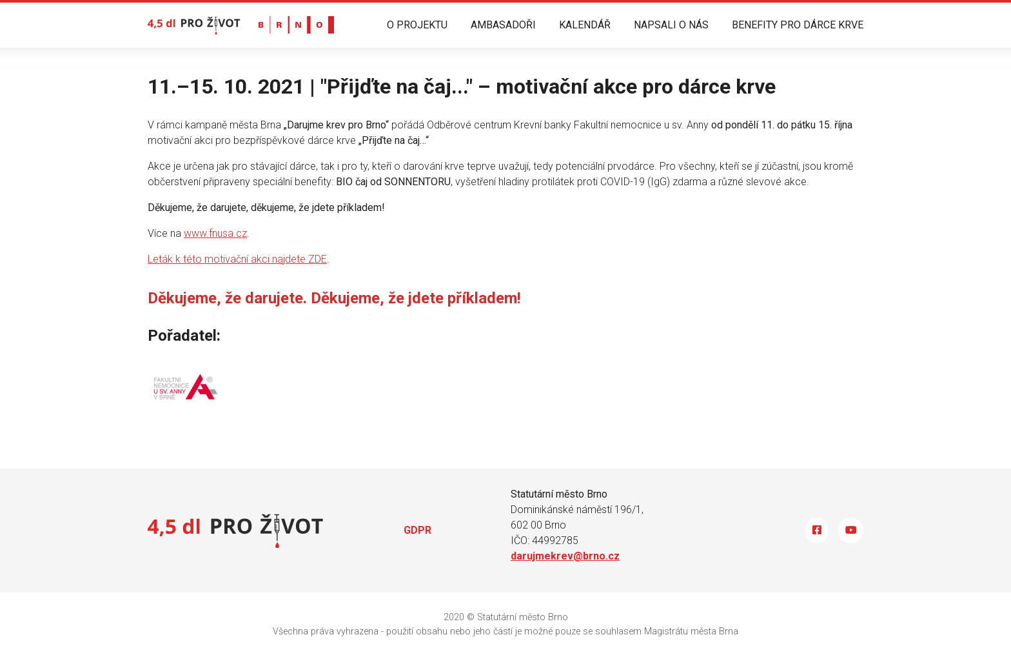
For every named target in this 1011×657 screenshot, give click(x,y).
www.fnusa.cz (215, 233)
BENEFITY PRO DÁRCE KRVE (797, 25)
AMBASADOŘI (503, 25)
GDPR (417, 530)
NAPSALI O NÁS (671, 25)
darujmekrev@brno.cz (565, 556)
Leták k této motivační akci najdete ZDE (237, 259)
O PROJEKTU (417, 25)
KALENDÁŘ (585, 25)
